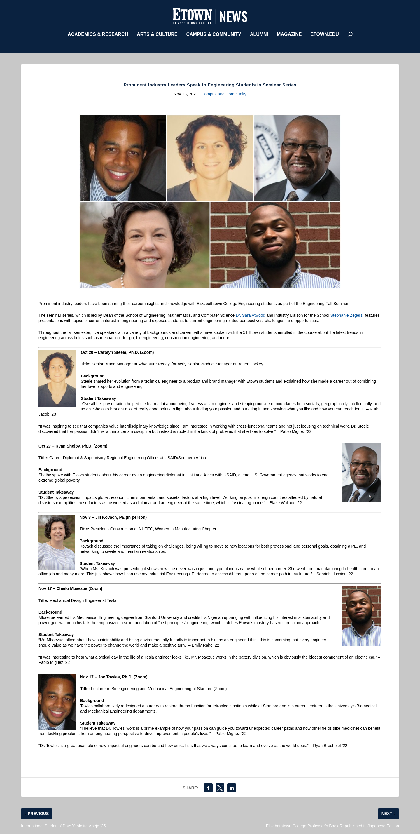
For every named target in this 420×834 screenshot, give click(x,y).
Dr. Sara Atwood (250, 313)
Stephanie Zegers (346, 313)
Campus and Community (223, 92)
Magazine (289, 33)
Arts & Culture (157, 33)
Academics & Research (98, 33)
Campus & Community (213, 33)
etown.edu (324, 33)
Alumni (259, 33)
